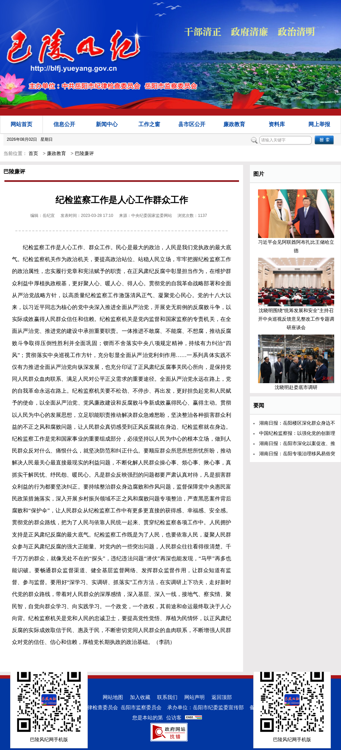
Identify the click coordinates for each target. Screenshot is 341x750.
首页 (33, 153)
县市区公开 (191, 124)
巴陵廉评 (84, 153)
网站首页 (21, 124)
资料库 (277, 124)
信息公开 (64, 124)
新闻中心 (107, 124)
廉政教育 (234, 124)
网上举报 (319, 124)
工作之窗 (149, 124)
